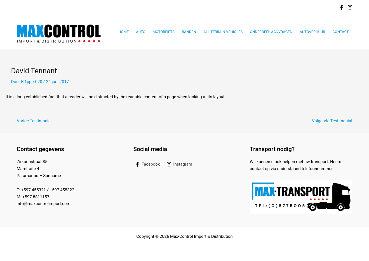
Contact (340, 32)
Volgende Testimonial (335, 121)
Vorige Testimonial (32, 121)
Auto (140, 32)
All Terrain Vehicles (223, 32)
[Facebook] (341, 7)
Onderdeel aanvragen (271, 32)
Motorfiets (164, 32)
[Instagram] (349, 7)
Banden (189, 32)
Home (123, 32)
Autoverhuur (312, 32)
